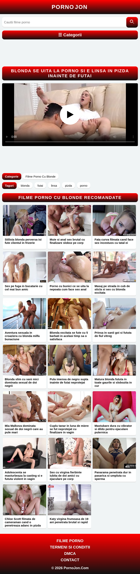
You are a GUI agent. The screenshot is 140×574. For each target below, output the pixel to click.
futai (40, 185)
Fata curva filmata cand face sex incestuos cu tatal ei (114, 241)
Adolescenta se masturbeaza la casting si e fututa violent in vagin (23, 475)
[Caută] (132, 22)
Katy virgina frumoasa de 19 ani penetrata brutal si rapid (69, 520)
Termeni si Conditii (70, 547)
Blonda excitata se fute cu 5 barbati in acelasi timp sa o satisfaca (69, 336)
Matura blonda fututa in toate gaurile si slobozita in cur (113, 382)
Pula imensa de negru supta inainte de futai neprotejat (69, 381)
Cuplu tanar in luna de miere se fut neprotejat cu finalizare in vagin (69, 429)
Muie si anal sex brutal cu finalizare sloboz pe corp (67, 241)
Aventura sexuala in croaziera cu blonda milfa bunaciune (22, 336)
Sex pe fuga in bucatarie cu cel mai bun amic (23, 287)
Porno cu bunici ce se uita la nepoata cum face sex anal (69, 287)
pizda (68, 185)
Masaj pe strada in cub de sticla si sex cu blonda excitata (112, 289)
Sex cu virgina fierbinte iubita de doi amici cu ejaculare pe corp (66, 475)
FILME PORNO (70, 541)
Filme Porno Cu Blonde (40, 176)
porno (83, 185)
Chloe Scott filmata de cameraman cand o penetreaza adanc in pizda (23, 522)
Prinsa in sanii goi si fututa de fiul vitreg (113, 334)
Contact (70, 560)
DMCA (70, 553)
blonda (25, 185)
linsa (54, 185)
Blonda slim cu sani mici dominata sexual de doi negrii (22, 382)
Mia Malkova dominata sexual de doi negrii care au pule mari (24, 429)
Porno (70, 7)
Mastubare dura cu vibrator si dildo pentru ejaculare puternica (113, 429)
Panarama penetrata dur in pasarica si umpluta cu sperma (113, 475)
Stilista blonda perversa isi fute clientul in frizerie (23, 241)
